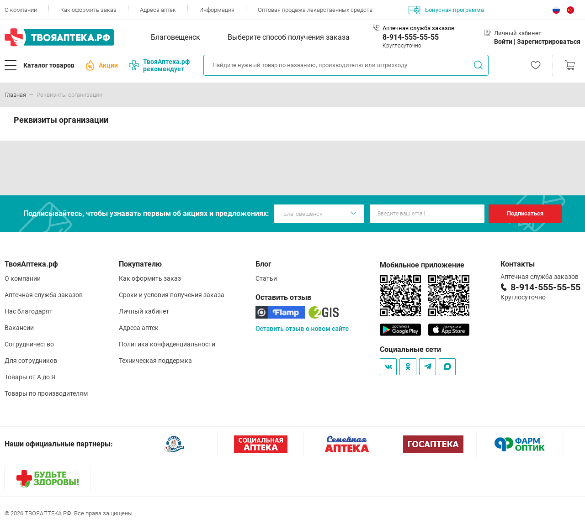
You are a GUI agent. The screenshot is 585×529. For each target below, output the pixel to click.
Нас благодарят (29, 311)
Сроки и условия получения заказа (171, 295)
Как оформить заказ (88, 9)
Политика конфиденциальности (167, 344)
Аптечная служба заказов (44, 295)
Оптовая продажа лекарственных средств (315, 9)
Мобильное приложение (422, 265)
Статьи (266, 278)
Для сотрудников (31, 360)
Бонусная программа (446, 10)
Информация (216, 9)
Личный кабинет (144, 311)
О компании (21, 9)
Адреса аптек (158, 9)
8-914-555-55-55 (411, 37)
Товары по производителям (46, 393)
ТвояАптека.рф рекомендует (159, 65)
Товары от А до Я (30, 377)
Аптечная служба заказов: (419, 28)
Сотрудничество (29, 344)
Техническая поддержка (155, 360)
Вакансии (19, 327)
